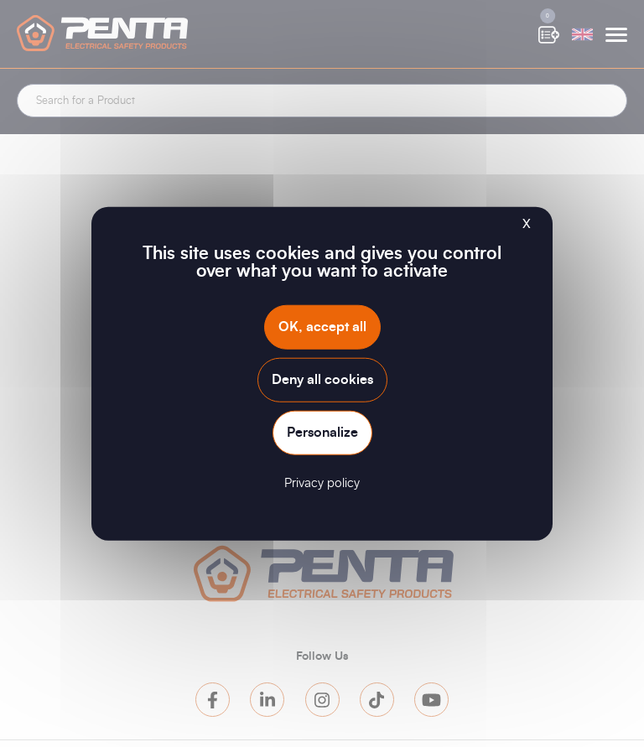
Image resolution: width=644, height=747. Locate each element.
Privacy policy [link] (322, 483)
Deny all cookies (322, 379)
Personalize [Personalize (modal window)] (322, 432)
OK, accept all (322, 326)
